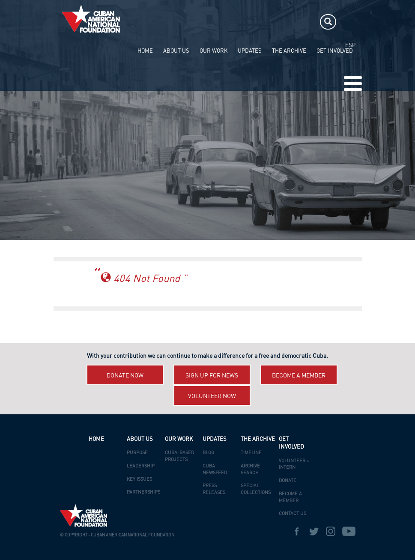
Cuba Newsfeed (215, 470)
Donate (287, 481)
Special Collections (256, 489)
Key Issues (139, 479)
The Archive (289, 51)
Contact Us (292, 514)
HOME (145, 51)
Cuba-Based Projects (179, 456)
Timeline (251, 453)
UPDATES (250, 51)
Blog (208, 453)
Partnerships (143, 492)
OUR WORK (213, 51)
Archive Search (250, 470)
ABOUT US (176, 51)
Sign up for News (211, 376)
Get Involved (334, 51)
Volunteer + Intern (294, 464)
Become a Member (290, 497)
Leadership (141, 466)
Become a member (298, 376)
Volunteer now (212, 396)
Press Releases (214, 489)
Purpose (137, 453)
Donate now (125, 376)
